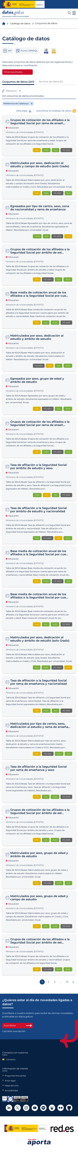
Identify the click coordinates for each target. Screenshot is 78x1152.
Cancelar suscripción (14, 1031)
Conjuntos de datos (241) (18, 81)
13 (67, 982)
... (61, 982)
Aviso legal (10, 1080)
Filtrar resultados (13, 72)
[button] (74, 13)
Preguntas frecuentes (15, 1075)
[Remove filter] (18, 103)
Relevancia (11, 91)
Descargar (23, 111)
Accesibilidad (11, 1090)
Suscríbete (18, 1025)
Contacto (10, 1059)
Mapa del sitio (11, 1085)
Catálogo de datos (20, 23)
